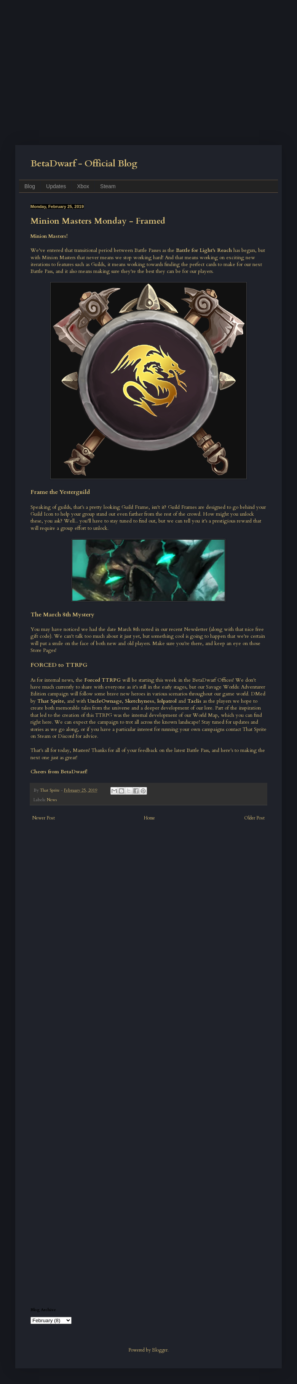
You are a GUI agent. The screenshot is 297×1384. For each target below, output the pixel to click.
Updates (56, 186)
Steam (107, 186)
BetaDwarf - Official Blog (83, 163)
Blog (29, 186)
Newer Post (43, 818)
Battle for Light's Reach (204, 250)
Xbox (83, 186)
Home (149, 818)
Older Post (254, 818)
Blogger (160, 1350)
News (52, 800)
